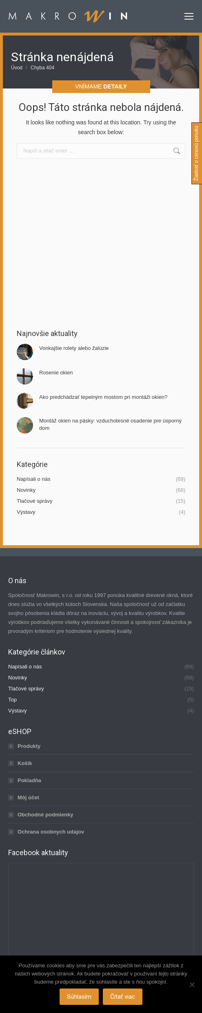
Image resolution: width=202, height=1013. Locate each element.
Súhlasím (79, 996)
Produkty (29, 746)
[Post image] (25, 352)
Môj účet (28, 797)
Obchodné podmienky (45, 815)
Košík (25, 763)
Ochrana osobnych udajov (51, 832)
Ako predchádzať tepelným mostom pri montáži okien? (103, 397)
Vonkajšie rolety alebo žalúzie (74, 348)
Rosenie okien (56, 372)
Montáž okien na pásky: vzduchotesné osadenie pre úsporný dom (110, 424)
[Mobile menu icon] (189, 16)
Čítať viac (122, 996)
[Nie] (192, 984)
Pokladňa (29, 780)
